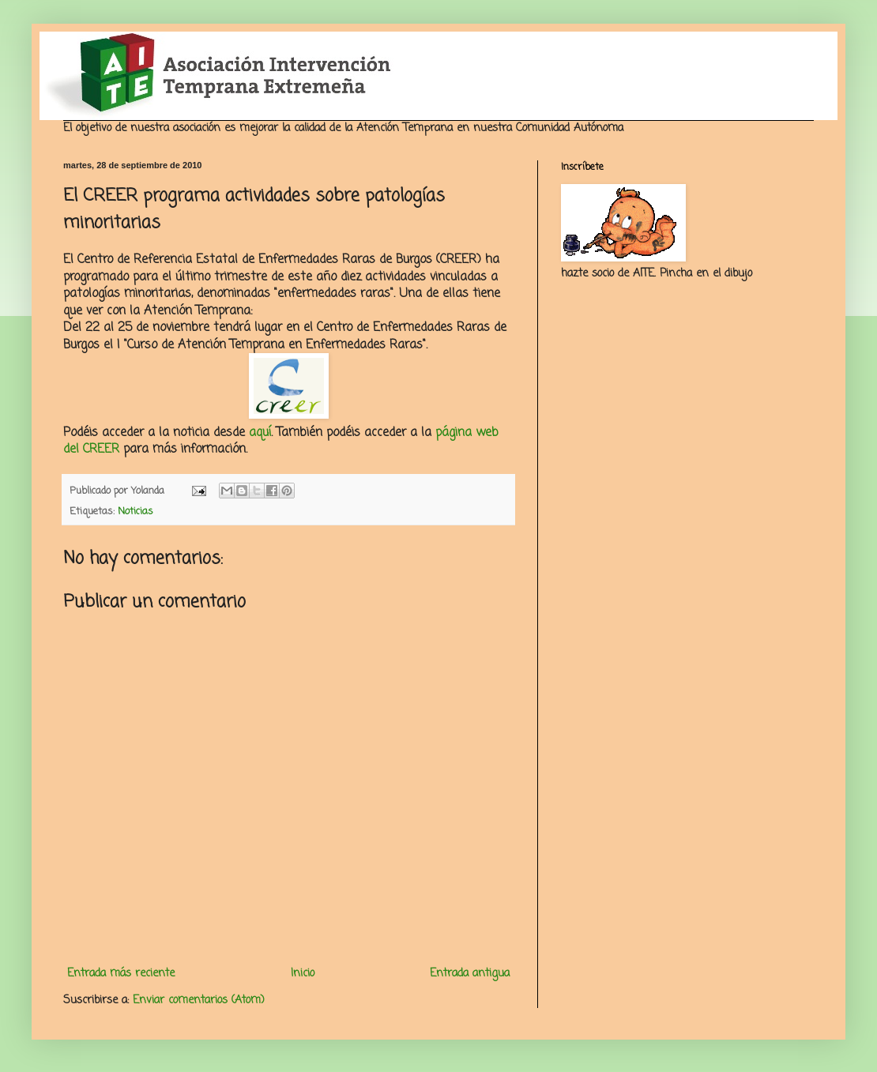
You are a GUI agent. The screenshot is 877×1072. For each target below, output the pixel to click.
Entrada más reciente (121, 973)
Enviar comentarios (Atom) (199, 1000)
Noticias (135, 511)
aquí (260, 432)
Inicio (302, 973)
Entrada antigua (470, 973)
